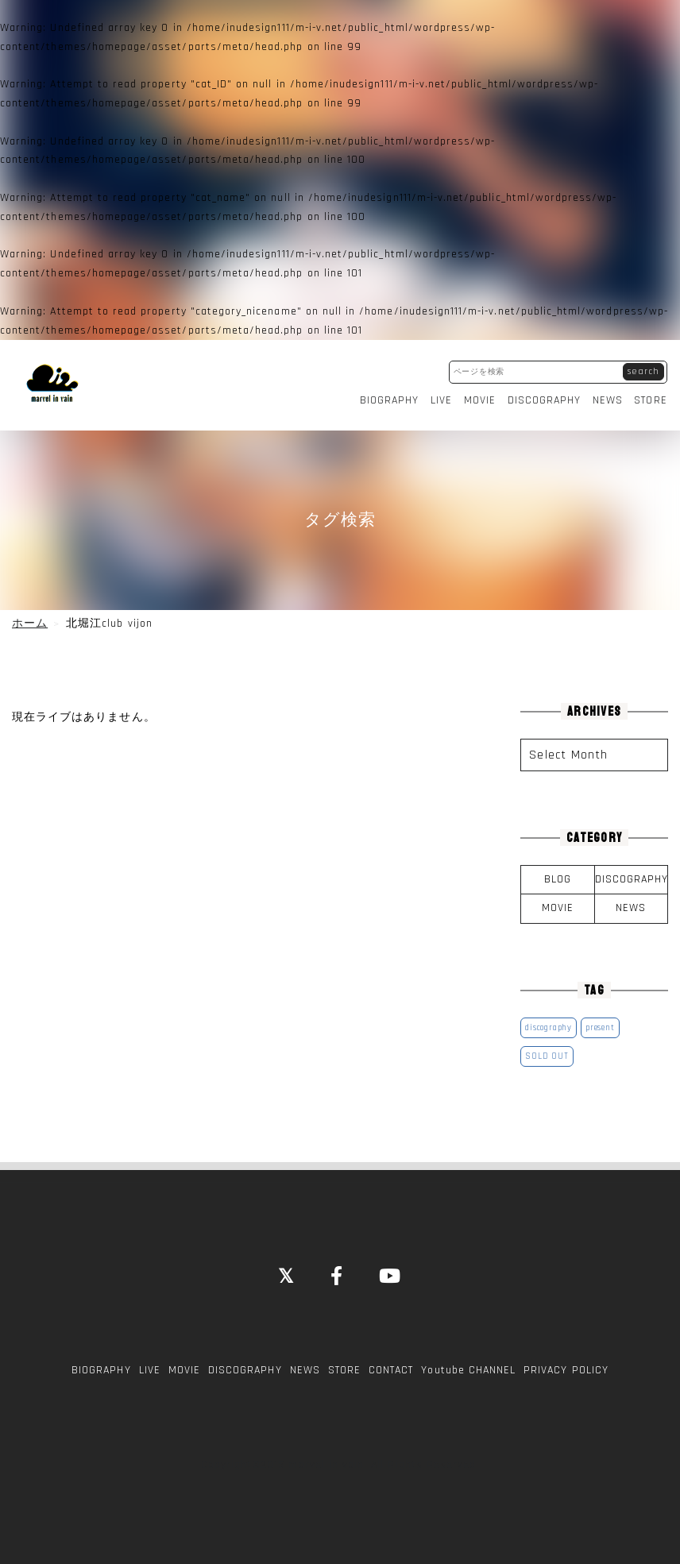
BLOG (557, 877)
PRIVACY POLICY (566, 1368)
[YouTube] (390, 1276)
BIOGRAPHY (389, 399)
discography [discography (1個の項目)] (548, 1025)
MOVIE (480, 399)
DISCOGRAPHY (544, 399)
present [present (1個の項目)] (600, 1025)
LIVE (441, 399)
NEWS (608, 399)
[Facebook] (337, 1276)
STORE (652, 399)
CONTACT (391, 1368)
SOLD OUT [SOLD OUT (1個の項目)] (546, 1054)
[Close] (286, 1276)
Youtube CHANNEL (468, 1368)
